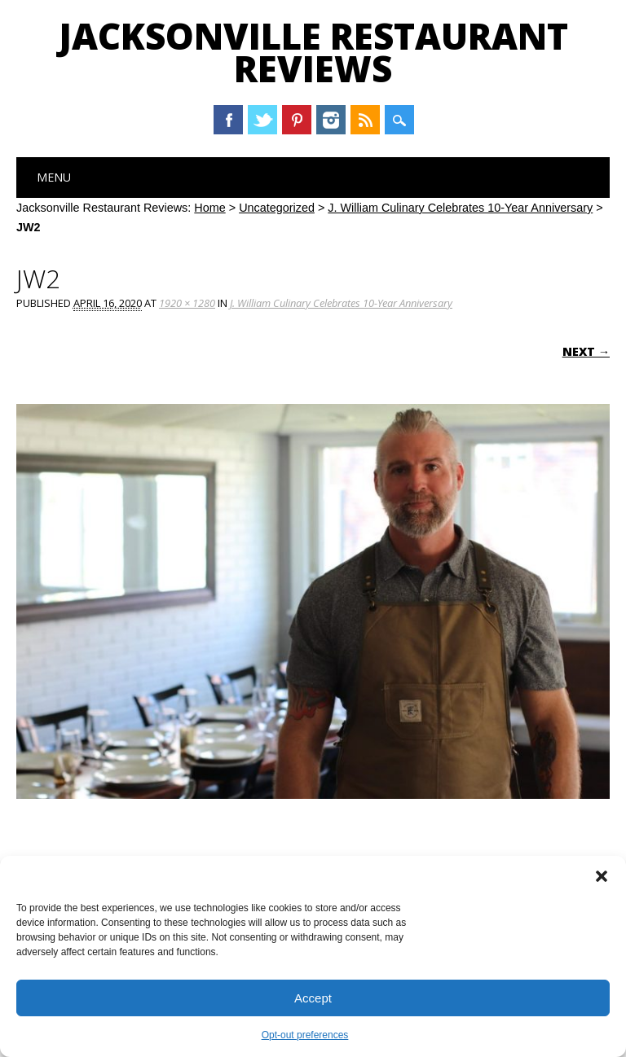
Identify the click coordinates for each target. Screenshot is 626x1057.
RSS (365, 119)
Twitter (262, 119)
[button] (601, 876)
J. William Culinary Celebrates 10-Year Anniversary (460, 207)
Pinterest (296, 119)
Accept (313, 998)
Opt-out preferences (305, 1035)
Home (209, 207)
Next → (586, 351)
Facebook (228, 119)
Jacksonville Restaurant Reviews (313, 52)
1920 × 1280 (187, 303)
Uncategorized (277, 207)
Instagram (331, 119)
